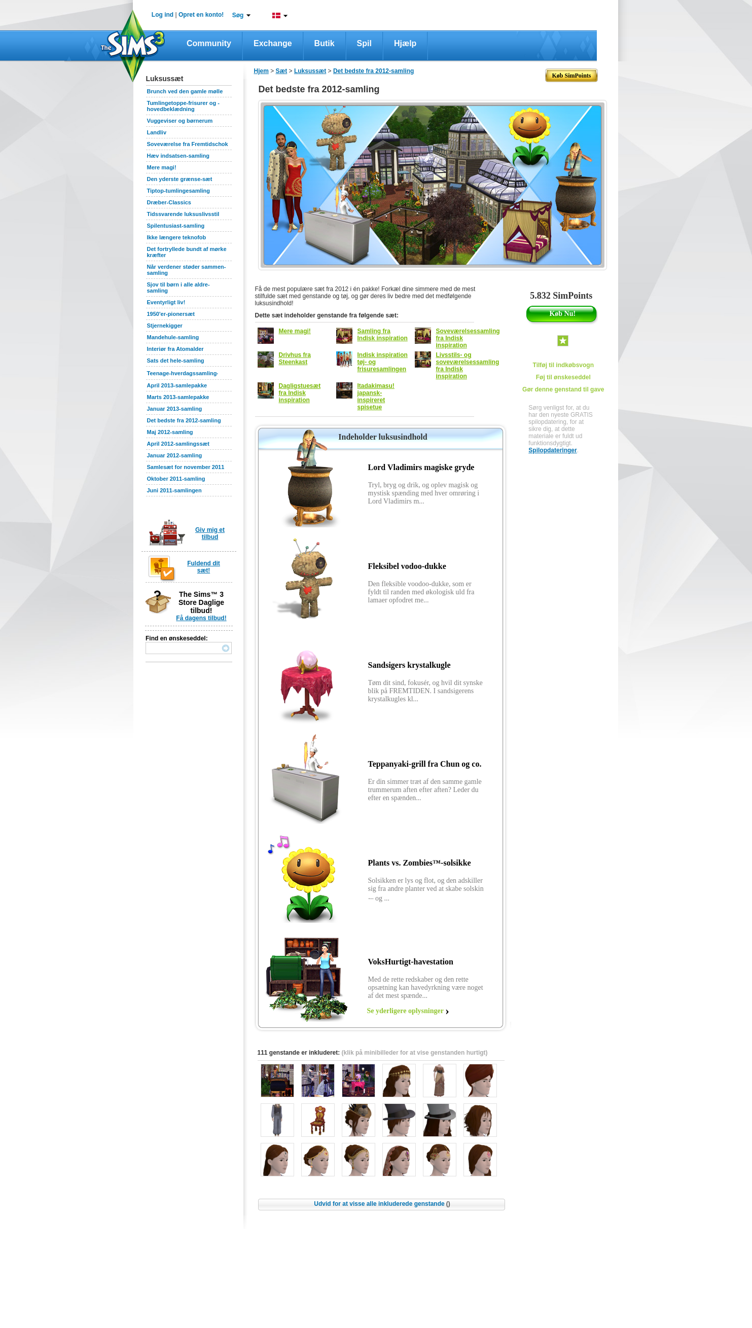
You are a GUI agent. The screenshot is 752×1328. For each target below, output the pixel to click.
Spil (364, 43)
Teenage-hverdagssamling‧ (183, 373)
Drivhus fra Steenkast (295, 358)
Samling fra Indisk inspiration (382, 335)
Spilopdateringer (552, 450)
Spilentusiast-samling (176, 226)
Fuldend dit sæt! (203, 567)
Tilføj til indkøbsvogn (563, 365)
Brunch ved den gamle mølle (185, 91)
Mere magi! (161, 167)
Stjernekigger (165, 325)
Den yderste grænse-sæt (179, 179)
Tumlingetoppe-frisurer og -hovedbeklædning (183, 106)
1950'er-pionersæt (171, 314)
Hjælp (405, 43)
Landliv (157, 132)
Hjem (261, 71)
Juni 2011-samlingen (174, 490)
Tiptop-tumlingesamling (178, 191)
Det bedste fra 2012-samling (184, 420)
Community (209, 43)
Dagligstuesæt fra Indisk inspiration (300, 393)
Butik (324, 43)
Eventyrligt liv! (166, 302)
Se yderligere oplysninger (405, 1011)
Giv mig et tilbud (210, 533)
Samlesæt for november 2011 (186, 467)
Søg (238, 15)
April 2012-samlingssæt (178, 444)
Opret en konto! (201, 14)
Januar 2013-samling (174, 409)
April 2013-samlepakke (177, 385)
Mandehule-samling (173, 337)
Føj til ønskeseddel (563, 377)
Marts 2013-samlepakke (178, 397)
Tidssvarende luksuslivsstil (183, 214)
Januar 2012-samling (174, 455)
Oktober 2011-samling (176, 479)
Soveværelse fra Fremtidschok (187, 144)
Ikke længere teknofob (176, 237)
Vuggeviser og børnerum (180, 121)
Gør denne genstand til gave (563, 389)
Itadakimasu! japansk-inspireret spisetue (376, 396)
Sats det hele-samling (175, 360)
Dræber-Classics (169, 202)
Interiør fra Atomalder (175, 349)
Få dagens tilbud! (201, 618)
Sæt (282, 71)
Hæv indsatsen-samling (178, 156)
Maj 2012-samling (170, 432)
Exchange (273, 43)
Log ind (162, 14)
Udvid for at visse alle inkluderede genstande (382, 1203)
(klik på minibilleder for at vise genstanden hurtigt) (415, 1052)
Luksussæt (310, 71)
